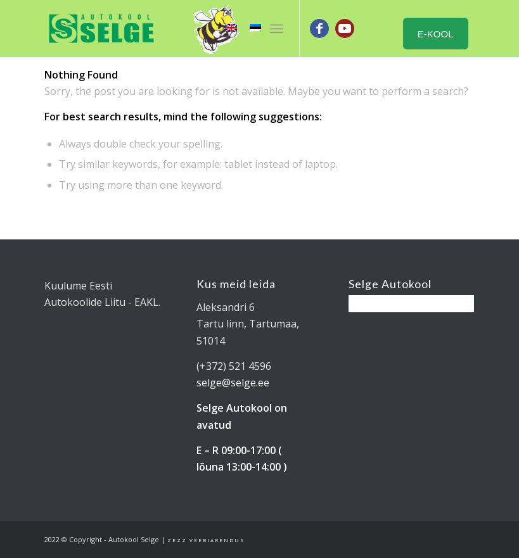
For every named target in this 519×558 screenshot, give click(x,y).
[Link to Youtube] (344, 28)
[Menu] (276, 28)
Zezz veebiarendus (206, 539)
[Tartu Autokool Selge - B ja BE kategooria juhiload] (101, 28)
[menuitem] (276, 28)
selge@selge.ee (232, 383)
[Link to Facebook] (319, 28)
